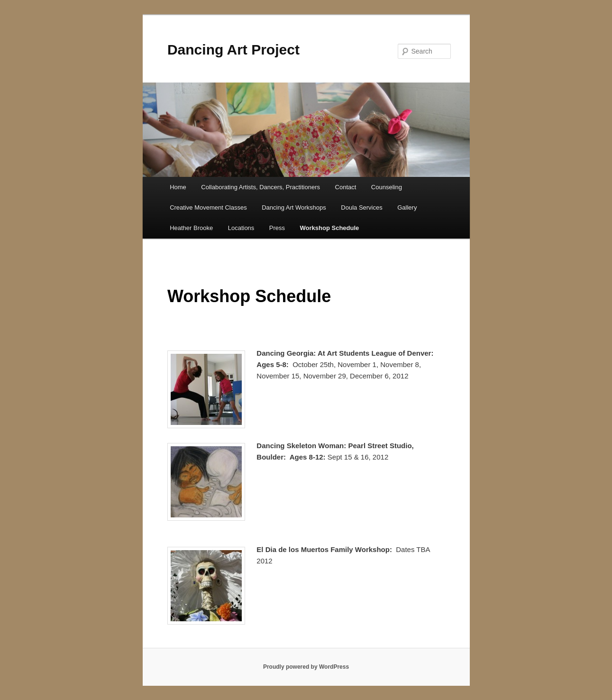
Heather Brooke (191, 227)
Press (277, 227)
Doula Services (361, 207)
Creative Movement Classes (208, 207)
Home (178, 187)
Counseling (386, 187)
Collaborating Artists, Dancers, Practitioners (260, 187)
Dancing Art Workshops (294, 207)
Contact (345, 187)
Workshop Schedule (329, 227)
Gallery (407, 207)
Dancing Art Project (233, 49)
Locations (241, 227)
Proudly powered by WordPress (306, 666)
